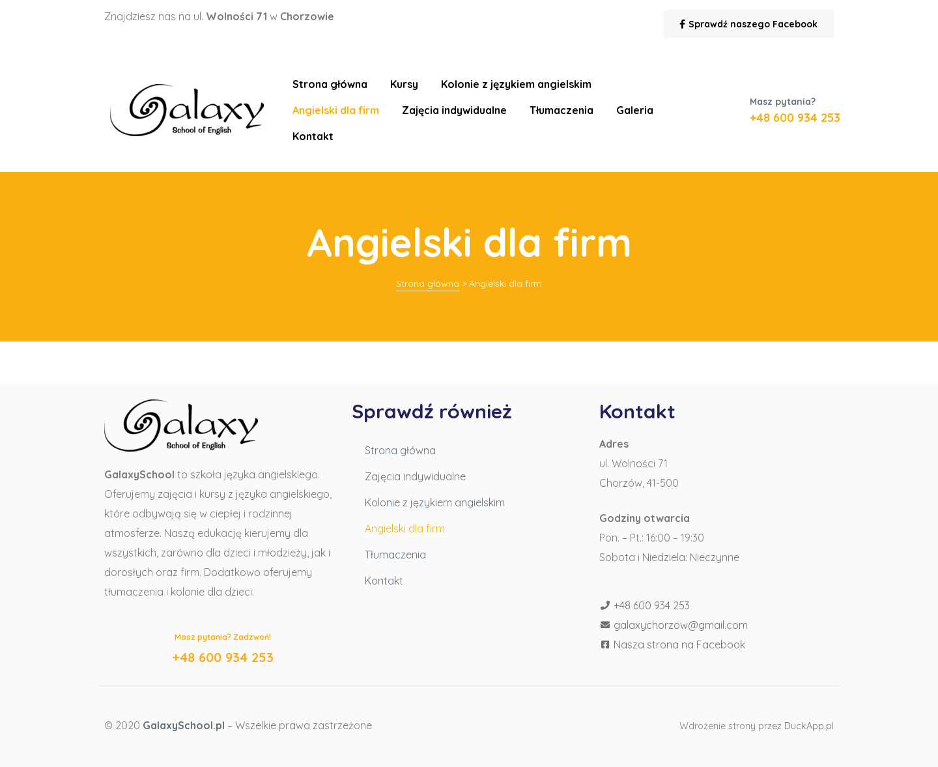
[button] (748, 24)
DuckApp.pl (809, 726)
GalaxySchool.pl (184, 725)
